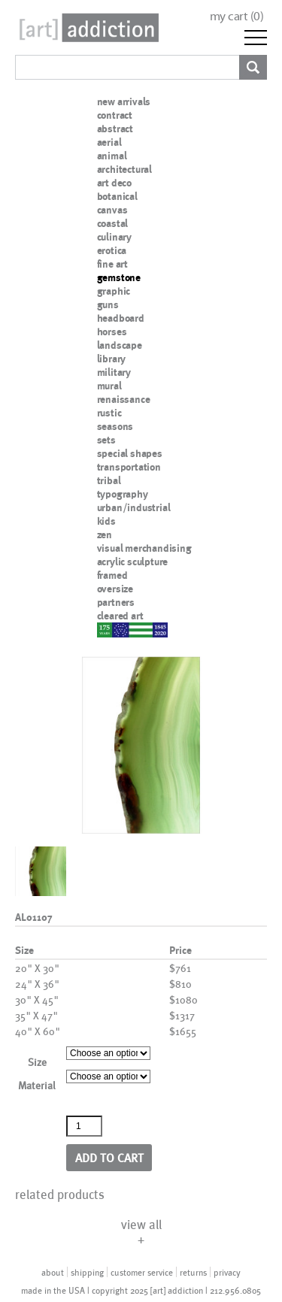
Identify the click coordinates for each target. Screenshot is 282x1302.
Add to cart (109, 1157)
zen (104, 534)
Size (37, 1061)
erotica (112, 250)
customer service (142, 1272)
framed (112, 575)
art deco (114, 183)
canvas (112, 210)
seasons (115, 426)
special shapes (129, 453)
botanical (117, 196)
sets (106, 440)
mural (109, 386)
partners (116, 602)
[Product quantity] (84, 1126)
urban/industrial (134, 507)
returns (193, 1272)
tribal (109, 480)
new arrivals (124, 101)
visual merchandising (144, 548)
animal (112, 156)
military (114, 372)
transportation (129, 467)
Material (37, 1085)
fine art (112, 264)
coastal (113, 223)
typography (122, 494)
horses (112, 332)
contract (114, 115)
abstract (115, 129)
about (52, 1272)
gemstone (119, 277)
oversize (115, 589)
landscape (119, 345)
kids (106, 521)
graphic (114, 291)
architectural (124, 169)
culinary (114, 237)
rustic (109, 413)
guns (108, 304)
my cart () (237, 16)
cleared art (120, 616)
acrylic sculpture (132, 562)
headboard (120, 318)
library (111, 359)
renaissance (123, 399)
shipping (87, 1272)
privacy (227, 1272)
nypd (108, 629)
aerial (109, 142)
